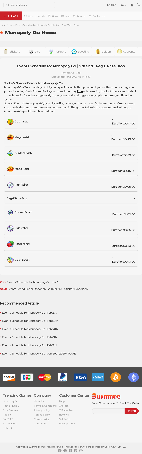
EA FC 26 (8, 419)
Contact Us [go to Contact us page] (40, 424)
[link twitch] (75, 451)
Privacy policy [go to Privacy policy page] (42, 410)
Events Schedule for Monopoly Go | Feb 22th (30, 321)
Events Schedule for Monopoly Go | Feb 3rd (29, 345)
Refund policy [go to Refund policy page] (42, 415)
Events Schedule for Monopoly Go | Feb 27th (30, 312)
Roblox (7, 415)
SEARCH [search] (132, 411)
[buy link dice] (34, 51)
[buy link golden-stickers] (103, 51)
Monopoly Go (67, 73)
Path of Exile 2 (11, 406)
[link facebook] (59, 451)
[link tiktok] (70, 451)
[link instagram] (81, 451)
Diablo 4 (7, 428)
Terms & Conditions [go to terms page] (45, 406)
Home (3, 25)
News (11, 25)
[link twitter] (65, 451)
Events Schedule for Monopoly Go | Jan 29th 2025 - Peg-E (39, 353)
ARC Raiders (10, 424)
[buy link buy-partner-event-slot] (57, 51)
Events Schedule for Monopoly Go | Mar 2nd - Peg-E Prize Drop (47, 25)
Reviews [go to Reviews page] (64, 415)
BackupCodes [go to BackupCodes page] (67, 424)
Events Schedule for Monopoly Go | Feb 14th (30, 329)
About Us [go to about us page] (39, 401)
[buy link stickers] (11, 51)
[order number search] (108, 411)
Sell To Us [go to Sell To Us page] (64, 419)
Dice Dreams (10, 410)
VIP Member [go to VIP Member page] (66, 410)
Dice (80, 91)
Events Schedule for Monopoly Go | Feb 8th (29, 337)
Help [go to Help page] (62, 401)
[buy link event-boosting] (80, 51)
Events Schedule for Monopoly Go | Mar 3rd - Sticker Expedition (47, 289)
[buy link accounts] (125, 51)
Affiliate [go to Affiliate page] (64, 406)
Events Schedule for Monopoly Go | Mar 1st (34, 282)
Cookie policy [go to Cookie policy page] (41, 419)
